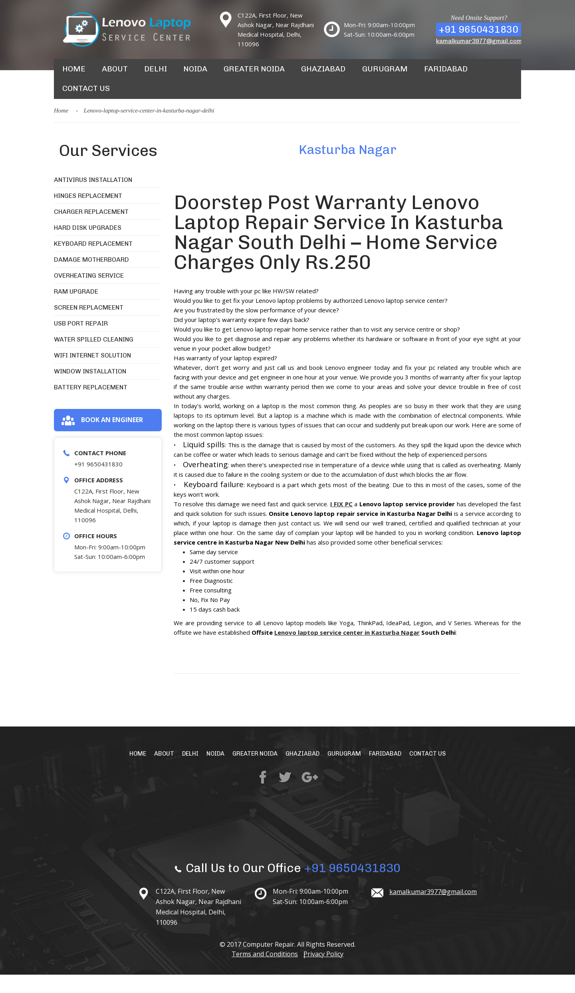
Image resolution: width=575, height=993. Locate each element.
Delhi (154, 73)
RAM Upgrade (76, 309)
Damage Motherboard (91, 277)
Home (73, 73)
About (114, 73)
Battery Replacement (90, 405)
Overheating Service (89, 293)
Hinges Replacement (88, 213)
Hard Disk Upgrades (87, 245)
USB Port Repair (81, 341)
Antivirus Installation (93, 197)
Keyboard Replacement (93, 261)
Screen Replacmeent (88, 325)
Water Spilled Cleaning (93, 357)
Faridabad (434, 73)
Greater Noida (250, 73)
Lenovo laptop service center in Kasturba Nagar (347, 650)
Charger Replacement (91, 229)
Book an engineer (102, 438)
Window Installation (90, 389)
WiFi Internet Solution (92, 373)
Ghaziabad (316, 73)
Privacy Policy (326, 972)
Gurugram (376, 73)
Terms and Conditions (262, 972)
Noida (193, 73)
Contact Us (85, 102)
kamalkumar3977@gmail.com (479, 41)
